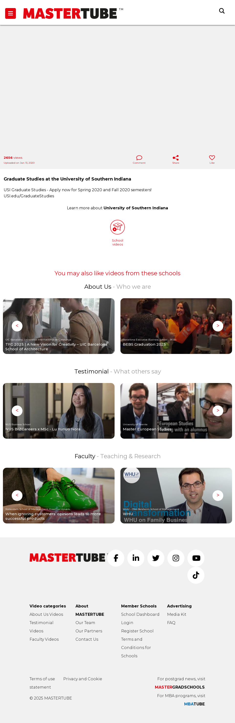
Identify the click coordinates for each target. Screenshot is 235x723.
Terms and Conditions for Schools (136, 647)
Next (218, 326)
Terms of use (42, 679)
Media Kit (176, 614)
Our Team (85, 622)
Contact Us (86, 639)
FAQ (171, 622)
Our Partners (88, 631)
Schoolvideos (117, 233)
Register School (137, 631)
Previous (17, 326)
